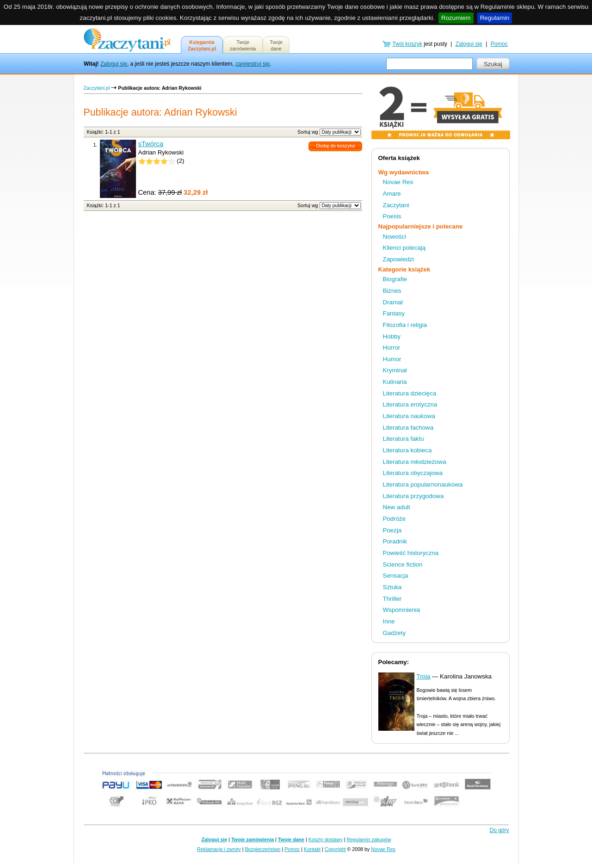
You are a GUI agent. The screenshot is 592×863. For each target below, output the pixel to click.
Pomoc (499, 44)
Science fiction (403, 564)
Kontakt (312, 849)
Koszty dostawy (325, 839)
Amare (392, 193)
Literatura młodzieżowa (414, 461)
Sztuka (392, 587)
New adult (396, 507)
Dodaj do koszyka (335, 145)
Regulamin (495, 17)
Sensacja (395, 575)
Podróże (394, 518)
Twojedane (276, 45)
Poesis (392, 216)
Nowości (394, 236)
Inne (389, 621)
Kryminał (395, 370)
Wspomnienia (401, 609)
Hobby (392, 336)
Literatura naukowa (409, 416)
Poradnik (395, 541)
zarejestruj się (252, 64)
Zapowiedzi (398, 259)
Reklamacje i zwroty (219, 849)
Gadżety (394, 632)
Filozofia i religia (405, 324)
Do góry (499, 830)
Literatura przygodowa (413, 496)
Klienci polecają (404, 247)
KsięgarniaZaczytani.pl (202, 45)
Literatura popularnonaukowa (423, 484)
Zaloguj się (113, 64)
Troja (424, 676)
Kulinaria (395, 381)
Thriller (392, 598)
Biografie (395, 279)
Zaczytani (396, 205)
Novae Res (398, 182)
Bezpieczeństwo (263, 849)
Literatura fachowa (408, 427)
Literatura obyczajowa (413, 472)
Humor (392, 359)
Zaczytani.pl (97, 88)
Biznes (392, 290)
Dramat (393, 302)
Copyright (335, 849)
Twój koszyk (407, 44)
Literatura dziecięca (410, 393)
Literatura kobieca (407, 450)
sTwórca (151, 144)
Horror (392, 347)
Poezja (392, 530)
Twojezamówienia (243, 45)
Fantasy (394, 313)
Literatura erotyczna (410, 404)
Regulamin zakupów (369, 839)
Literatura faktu (403, 438)
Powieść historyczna (411, 552)
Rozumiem (456, 17)
